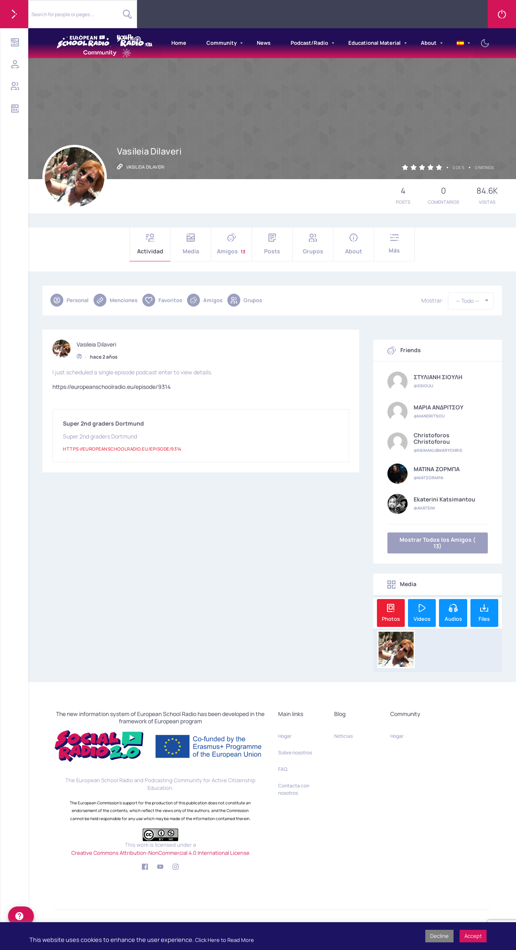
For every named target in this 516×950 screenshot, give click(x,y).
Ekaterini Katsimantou (444, 499)
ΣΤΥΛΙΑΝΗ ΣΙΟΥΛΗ (438, 377)
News (263, 42)
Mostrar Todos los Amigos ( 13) (437, 543)
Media (191, 244)
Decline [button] (439, 936)
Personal (69, 300)
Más (394, 244)
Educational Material (374, 42)
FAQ (282, 769)
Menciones (115, 300)
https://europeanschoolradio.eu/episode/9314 (111, 385)
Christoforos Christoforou (432, 438)
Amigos (231, 244)
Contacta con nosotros (293, 789)
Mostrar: (432, 300)
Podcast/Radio (309, 42)
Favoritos (162, 300)
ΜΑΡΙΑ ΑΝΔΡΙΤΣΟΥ (439, 407)
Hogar (284, 736)
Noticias (343, 736)
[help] (21, 916)
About (429, 42)
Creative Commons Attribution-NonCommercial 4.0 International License (160, 852)
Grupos (313, 244)
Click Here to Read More (224, 940)
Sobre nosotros (295, 752)
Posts (272, 244)
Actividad (150, 244)
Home (178, 42)
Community (221, 42)
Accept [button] (473, 936)
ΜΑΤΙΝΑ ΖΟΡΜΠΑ (437, 469)
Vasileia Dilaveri (96, 343)
